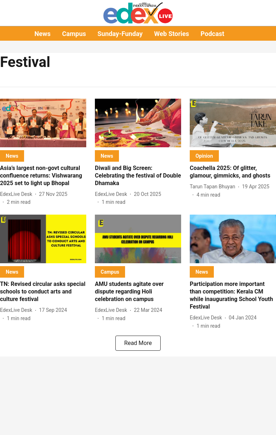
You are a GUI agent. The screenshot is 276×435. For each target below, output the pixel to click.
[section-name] (12, 155)
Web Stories (171, 33)
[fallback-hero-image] (43, 123)
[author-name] (17, 194)
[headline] (43, 176)
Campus (74, 33)
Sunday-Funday (120, 33)
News (42, 33)
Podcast (212, 33)
